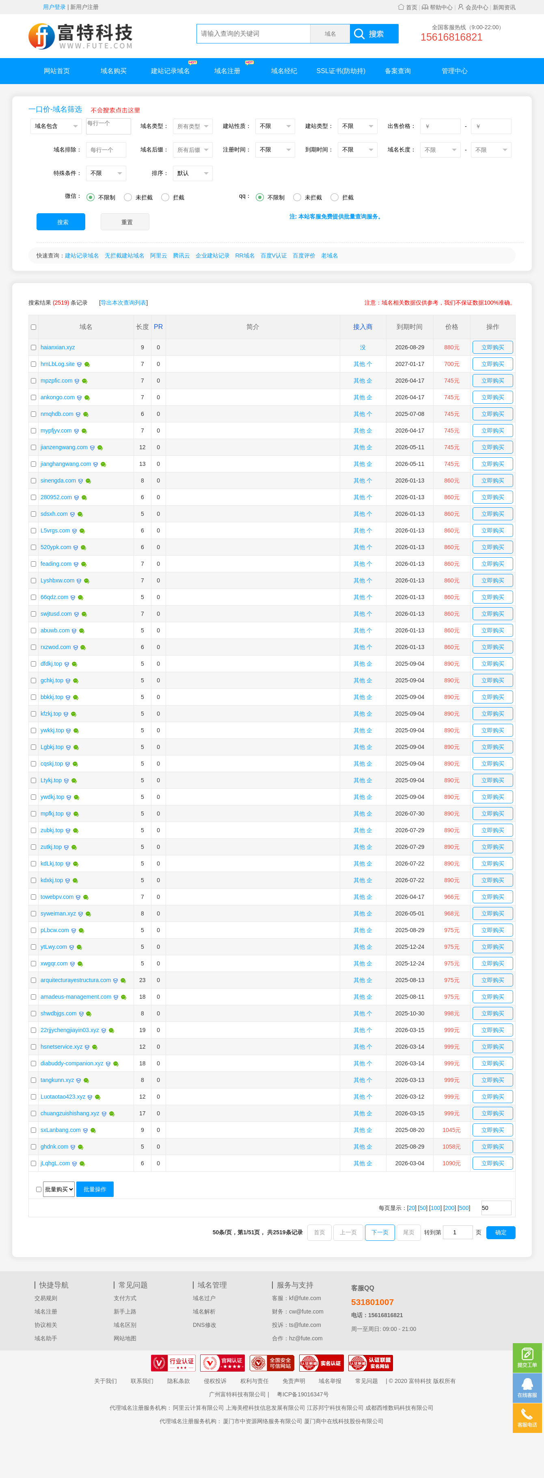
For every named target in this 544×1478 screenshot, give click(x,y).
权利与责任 (254, 1381)
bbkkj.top (52, 697)
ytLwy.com (54, 946)
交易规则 (46, 1298)
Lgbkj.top (52, 747)
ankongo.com (58, 397)
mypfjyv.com (56, 430)
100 (435, 1208)
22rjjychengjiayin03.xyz (70, 1030)
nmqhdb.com (57, 414)
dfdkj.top (51, 663)
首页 (407, 7)
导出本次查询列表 (123, 302)
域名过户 (204, 1298)
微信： (73, 196)
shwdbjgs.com (59, 1013)
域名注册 (234, 67)
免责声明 (294, 1381)
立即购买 (492, 347)
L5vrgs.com (55, 530)
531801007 (372, 1302)
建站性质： (237, 126)
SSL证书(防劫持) (341, 70)
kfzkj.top (51, 713)
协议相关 (46, 1325)
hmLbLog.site (58, 364)
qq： (245, 196)
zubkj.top (52, 830)
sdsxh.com (54, 514)
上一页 (348, 1232)
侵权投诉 (215, 1381)
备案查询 (398, 70)
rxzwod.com (56, 647)
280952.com (56, 497)
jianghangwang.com (66, 464)
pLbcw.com (55, 930)
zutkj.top (51, 847)
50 (423, 1208)
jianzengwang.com (64, 447)
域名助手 (46, 1338)
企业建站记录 (213, 255)
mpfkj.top (52, 813)
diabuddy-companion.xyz (72, 1063)
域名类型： (154, 126)
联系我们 (142, 1381)
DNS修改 (204, 1325)
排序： (160, 173)
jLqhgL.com (55, 1163)
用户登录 (54, 7)
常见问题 (366, 1381)
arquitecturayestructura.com (76, 980)
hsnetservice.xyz (61, 1046)
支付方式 (125, 1298)
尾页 (408, 1232)
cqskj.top (52, 763)
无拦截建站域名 (125, 255)
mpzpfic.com (57, 380)
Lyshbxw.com (58, 580)
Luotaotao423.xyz (63, 1096)
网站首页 (57, 70)
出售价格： (402, 126)
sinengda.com (58, 480)
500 (463, 1208)
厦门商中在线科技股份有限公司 (344, 1421)
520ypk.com (56, 547)
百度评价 (304, 255)
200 (449, 1208)
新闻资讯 (504, 7)
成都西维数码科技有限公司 (399, 1407)
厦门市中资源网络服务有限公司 (262, 1421)
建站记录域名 (174, 67)
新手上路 (125, 1311)
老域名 (329, 255)
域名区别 (125, 1325)
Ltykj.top (51, 780)
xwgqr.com (54, 963)
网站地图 (125, 1338)
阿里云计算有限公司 (198, 1407)
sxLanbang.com (61, 1130)
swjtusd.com (56, 613)
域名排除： (68, 149)
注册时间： (237, 149)
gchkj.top (52, 680)
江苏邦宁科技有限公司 (335, 1407)
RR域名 (245, 255)
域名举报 (330, 1381)
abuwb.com (55, 630)
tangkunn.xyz (57, 1080)
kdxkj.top (52, 880)
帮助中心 (437, 7)
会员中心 (473, 7)
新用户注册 (84, 7)
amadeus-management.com (76, 996)
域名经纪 (284, 70)
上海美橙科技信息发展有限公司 (265, 1407)
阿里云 (158, 255)
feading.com (56, 563)
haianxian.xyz (58, 347)
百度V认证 (274, 255)
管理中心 (455, 70)
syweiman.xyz (58, 913)
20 (412, 1208)
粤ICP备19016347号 (303, 1394)
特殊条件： (68, 173)
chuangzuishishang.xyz (70, 1113)
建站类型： (319, 126)
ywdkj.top (52, 797)
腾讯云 (181, 255)
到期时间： (319, 149)
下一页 (380, 1232)
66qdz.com (54, 597)
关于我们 (105, 1381)
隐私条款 (178, 1381)
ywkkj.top (52, 730)
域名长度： (402, 149)
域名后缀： (154, 149)
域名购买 (114, 70)
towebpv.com (57, 897)
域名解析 (204, 1311)
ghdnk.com (54, 1146)
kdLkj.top (52, 863)
